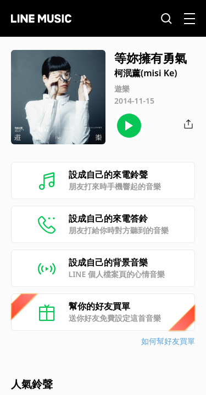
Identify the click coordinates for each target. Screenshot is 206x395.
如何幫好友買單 (168, 341)
